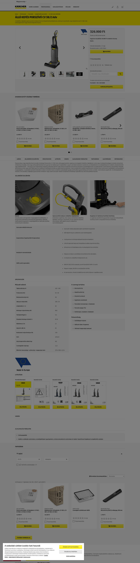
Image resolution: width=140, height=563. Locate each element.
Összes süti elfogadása (71, 547)
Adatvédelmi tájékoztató (16, 557)
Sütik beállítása (70, 556)
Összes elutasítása (70, 551)
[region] (43, 551)
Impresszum (26, 557)
